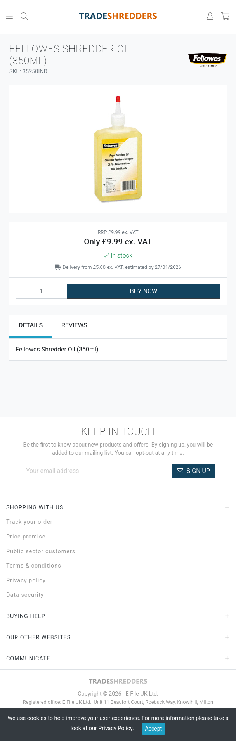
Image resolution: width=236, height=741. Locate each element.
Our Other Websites (118, 638)
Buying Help (118, 616)
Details (31, 325)
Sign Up (193, 470)
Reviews (74, 325)
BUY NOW (144, 291)
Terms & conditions (33, 566)
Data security (25, 595)
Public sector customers (40, 551)
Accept (153, 728)
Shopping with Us (118, 508)
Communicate (118, 658)
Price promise (25, 536)
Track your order (29, 522)
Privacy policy (26, 580)
